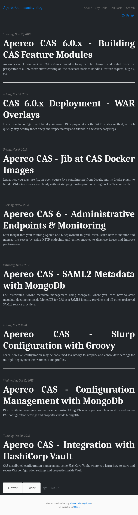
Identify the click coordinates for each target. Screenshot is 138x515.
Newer (13, 488)
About (88, 8)
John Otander (76, 503)
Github (76, 507)
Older (31, 488)
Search (130, 8)
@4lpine (87, 503)
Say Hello (102, 8)
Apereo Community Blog (22, 7)
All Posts (116, 8)
